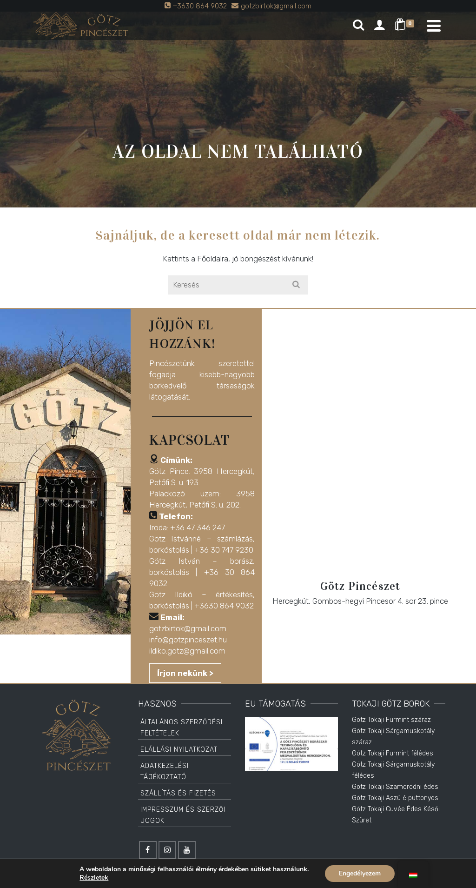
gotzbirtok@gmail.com (187, 628)
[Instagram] (167, 850)
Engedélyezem (360, 873)
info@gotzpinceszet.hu (188, 639)
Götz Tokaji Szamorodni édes (395, 787)
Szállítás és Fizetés (178, 793)
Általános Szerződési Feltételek (181, 727)
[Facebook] (148, 850)
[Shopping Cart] (406, 26)
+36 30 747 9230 (223, 549)
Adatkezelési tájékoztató (164, 771)
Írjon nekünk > (185, 673)
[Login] (379, 26)
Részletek (93, 878)
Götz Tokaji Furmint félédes (392, 753)
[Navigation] (433, 26)
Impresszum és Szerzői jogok (182, 815)
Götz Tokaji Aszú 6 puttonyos (395, 798)
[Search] (358, 26)
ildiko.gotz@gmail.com (187, 650)
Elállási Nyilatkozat (179, 750)
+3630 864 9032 (224, 605)
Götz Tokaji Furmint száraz (391, 720)
